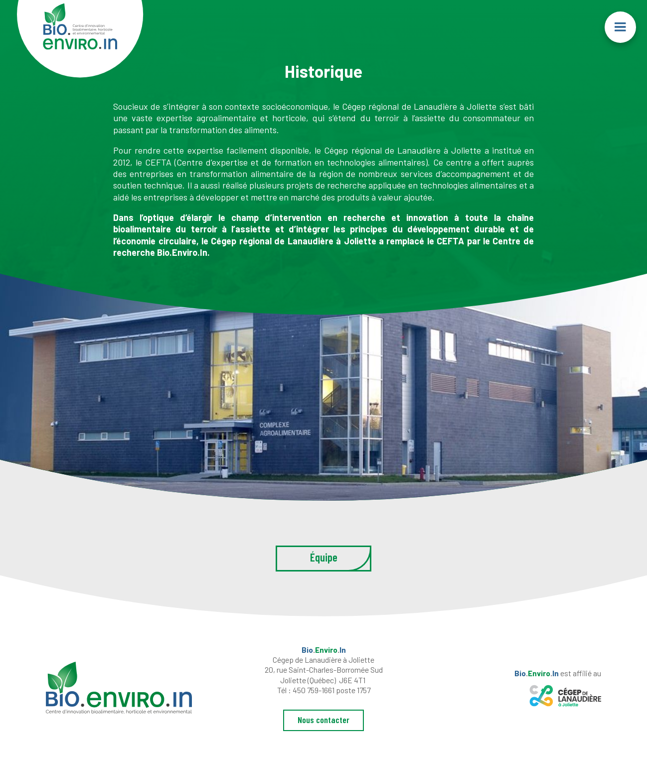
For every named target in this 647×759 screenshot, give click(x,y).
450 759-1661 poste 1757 (331, 690)
